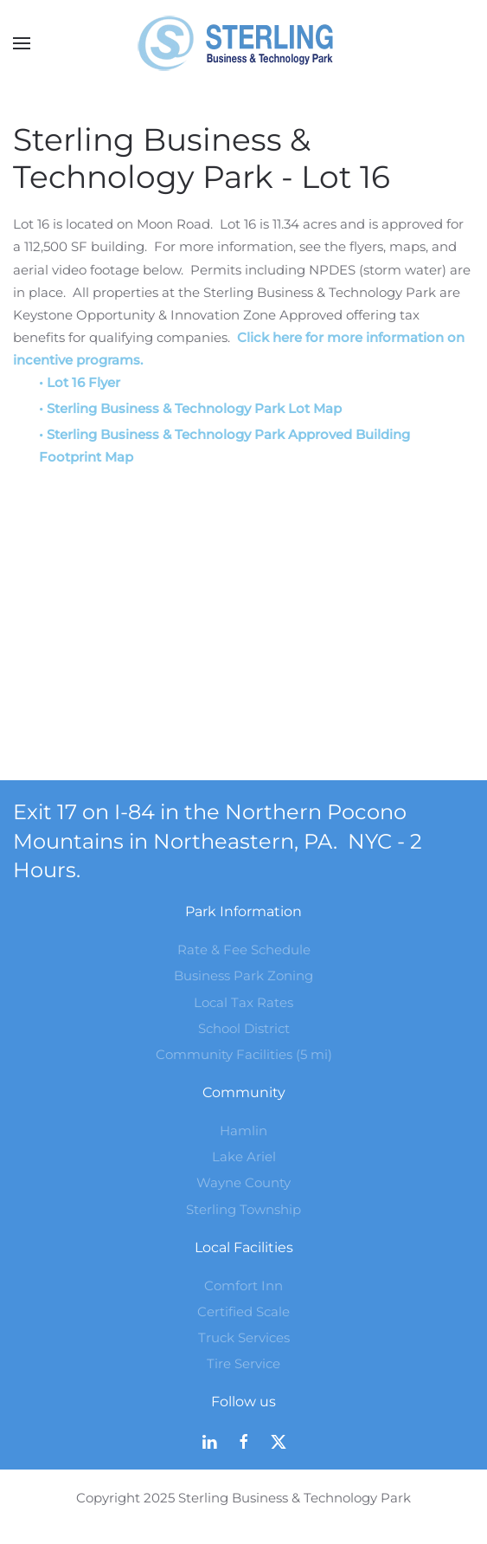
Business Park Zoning (243, 975)
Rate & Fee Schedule (244, 949)
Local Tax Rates (243, 1002)
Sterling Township (243, 1209)
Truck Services (244, 1337)
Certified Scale (243, 1311)
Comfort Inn (243, 1285)
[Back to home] (244, 43)
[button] (21, 43)
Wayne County (243, 1182)
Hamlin (243, 1130)
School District (244, 1028)
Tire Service (243, 1363)
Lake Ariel (244, 1156)
